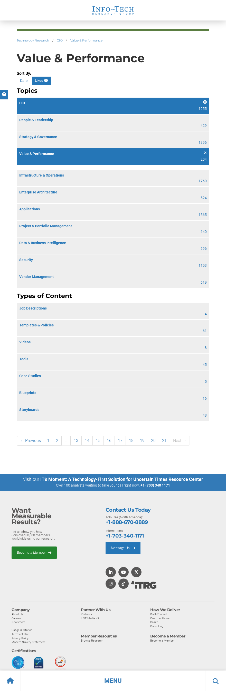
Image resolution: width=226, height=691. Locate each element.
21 (164, 440)
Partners (86, 614)
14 (87, 440)
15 (98, 440)
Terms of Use (20, 634)
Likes (41, 80)
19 (142, 440)
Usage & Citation (22, 630)
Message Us (123, 547)
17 (120, 440)
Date (23, 81)
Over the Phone (160, 618)
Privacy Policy (20, 638)
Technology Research (33, 40)
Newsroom (18, 622)
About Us (17, 614)
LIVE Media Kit (90, 618)
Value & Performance (86, 40)
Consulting (156, 626)
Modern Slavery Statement (28, 642)
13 (76, 440)
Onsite (154, 622)
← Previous (30, 440)
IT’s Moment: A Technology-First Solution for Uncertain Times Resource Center (121, 479)
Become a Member (34, 552)
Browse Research (92, 640)
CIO (60, 40)
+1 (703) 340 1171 (155, 485)
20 (153, 440)
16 (109, 440)
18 (131, 440)
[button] (113, 681)
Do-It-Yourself (158, 614)
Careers (17, 618)
